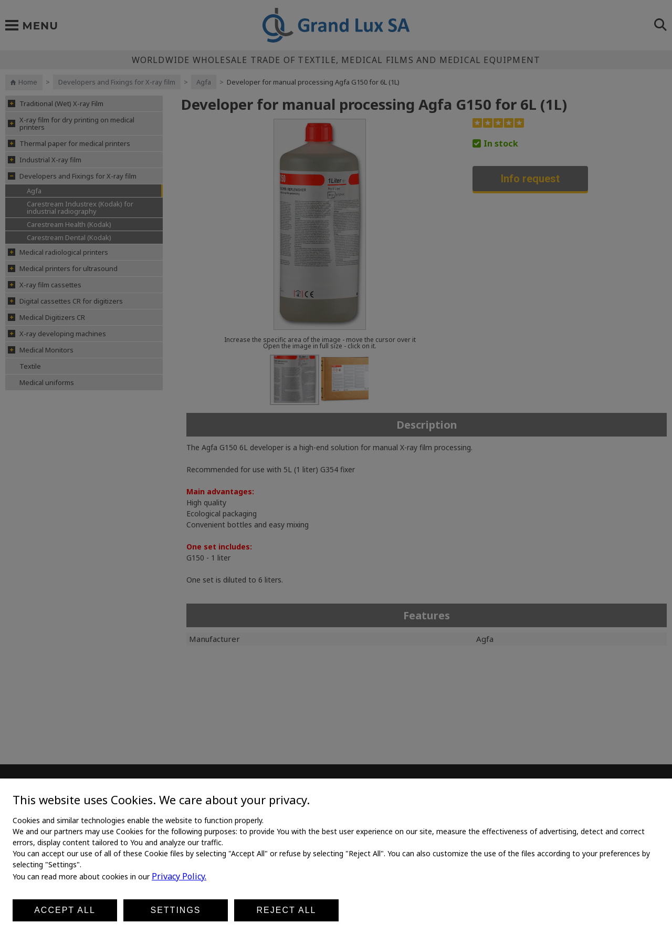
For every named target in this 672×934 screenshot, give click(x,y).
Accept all (65, 910)
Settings (175, 910)
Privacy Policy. (179, 876)
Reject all (287, 910)
